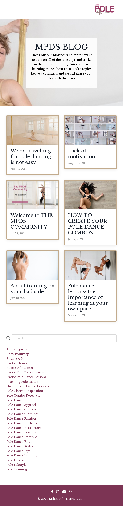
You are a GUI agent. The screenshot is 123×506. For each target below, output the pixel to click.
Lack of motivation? (82, 153)
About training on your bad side (32, 288)
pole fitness (15, 460)
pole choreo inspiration (24, 391)
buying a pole (16, 358)
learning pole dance (22, 382)
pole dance (14, 400)
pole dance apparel (21, 405)
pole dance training (21, 455)
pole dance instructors (23, 428)
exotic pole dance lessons (26, 377)
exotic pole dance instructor (28, 372)
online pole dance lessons (27, 386)
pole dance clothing (21, 414)
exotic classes (16, 363)
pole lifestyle (16, 465)
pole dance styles (19, 446)
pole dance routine (21, 441)
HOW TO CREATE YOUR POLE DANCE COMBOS (87, 224)
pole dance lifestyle (21, 437)
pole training (16, 469)
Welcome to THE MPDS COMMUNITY (31, 221)
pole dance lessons (21, 432)
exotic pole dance (20, 368)
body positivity (17, 354)
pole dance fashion (21, 418)
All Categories (17, 349)
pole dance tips (18, 451)
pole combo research (23, 395)
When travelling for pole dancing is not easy (30, 156)
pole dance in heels (21, 423)
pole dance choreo (21, 409)
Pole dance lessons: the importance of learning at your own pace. (88, 297)
